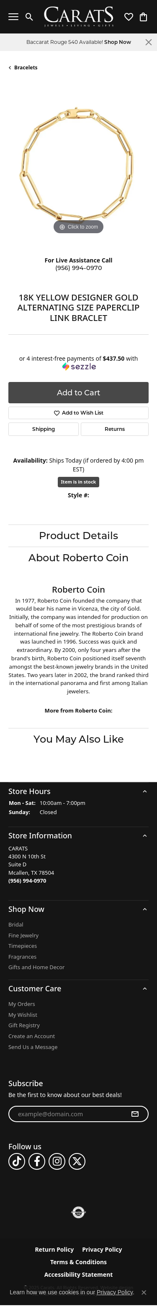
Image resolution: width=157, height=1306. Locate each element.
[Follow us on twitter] (77, 1161)
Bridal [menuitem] (15, 924)
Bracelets (26, 67)
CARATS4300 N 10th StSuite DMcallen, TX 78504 (31, 865)
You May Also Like (78, 739)
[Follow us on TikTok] (16, 1161)
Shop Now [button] (117, 42)
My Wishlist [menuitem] (22, 1014)
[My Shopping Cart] (143, 16)
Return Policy (54, 1250)
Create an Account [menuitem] (31, 1036)
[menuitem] (78, 1213)
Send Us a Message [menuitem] (32, 1047)
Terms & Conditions (78, 1262)
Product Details (78, 536)
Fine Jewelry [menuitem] (23, 935)
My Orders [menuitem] (21, 1004)
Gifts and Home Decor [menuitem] (36, 967)
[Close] (148, 42)
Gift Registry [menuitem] (24, 1025)
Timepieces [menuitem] (22, 946)
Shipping (43, 429)
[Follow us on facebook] (36, 1161)
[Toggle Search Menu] (29, 16)
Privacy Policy (102, 1250)
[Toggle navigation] (13, 16)
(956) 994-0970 (78, 268)
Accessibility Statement (78, 1275)
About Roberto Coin (78, 558)
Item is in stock (78, 482)
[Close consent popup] (144, 1292)
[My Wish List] (129, 16)
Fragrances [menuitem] (22, 956)
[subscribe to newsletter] (135, 1114)
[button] (78, 791)
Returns (115, 429)
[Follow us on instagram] (57, 1161)
